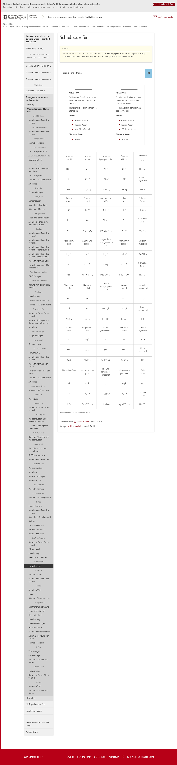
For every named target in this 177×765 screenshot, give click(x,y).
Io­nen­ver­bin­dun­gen (37, 623)
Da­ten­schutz (99, 756)
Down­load (31, 698)
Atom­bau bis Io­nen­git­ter (39, 631)
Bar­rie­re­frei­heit (84, 756)
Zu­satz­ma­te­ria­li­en (34, 711)
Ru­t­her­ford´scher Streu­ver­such (39, 314)
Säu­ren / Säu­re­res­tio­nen (39, 598)
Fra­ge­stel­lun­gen (36, 192)
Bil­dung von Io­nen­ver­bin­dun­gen (39, 286)
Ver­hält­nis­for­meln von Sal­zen (38, 365)
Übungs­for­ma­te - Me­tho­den (119, 26)
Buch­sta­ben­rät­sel (36, 533)
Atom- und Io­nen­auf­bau (39, 459)
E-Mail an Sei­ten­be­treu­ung (140, 756)
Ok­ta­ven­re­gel (34, 655)
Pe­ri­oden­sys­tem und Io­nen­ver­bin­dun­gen (39, 420)
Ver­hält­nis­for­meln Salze (39, 260)
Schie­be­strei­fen (140, 26)
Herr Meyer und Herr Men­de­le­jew (38, 449)
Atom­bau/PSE (35, 590)
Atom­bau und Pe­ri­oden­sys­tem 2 (39, 241)
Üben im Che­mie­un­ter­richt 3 (38, 79)
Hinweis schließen (164, 4)
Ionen (31, 594)
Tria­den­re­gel (34, 651)
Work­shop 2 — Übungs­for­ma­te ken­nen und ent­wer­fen (83, 26)
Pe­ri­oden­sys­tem (36, 175)
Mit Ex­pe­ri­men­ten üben (36, 704)
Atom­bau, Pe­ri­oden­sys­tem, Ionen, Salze (39, 223)
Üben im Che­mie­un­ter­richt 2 (38, 72)
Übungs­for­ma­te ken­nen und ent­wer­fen (37, 98)
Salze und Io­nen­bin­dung (39, 217)
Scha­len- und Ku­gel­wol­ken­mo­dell (39, 427)
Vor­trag (30, 104)
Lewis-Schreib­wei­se (37, 611)
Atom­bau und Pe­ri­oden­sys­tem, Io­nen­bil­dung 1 (39, 248)
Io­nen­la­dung (34, 553)
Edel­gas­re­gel (34, 549)
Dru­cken (70, 756)
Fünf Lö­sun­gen (35, 276)
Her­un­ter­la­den (83, 421)
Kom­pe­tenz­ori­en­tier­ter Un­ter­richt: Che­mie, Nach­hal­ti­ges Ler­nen (75, 17)
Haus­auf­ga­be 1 (35, 615)
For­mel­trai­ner (35, 566)
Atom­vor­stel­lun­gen (37, 476)
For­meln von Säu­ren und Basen (39, 372)
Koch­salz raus (35, 344)
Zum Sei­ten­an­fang (33, 756)
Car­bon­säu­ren (35, 201)
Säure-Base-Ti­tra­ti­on (38, 205)
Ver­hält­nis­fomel (35, 574)
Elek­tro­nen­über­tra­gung (39, 607)
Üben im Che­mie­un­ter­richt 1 (38, 65)
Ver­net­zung (33, 399)
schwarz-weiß (34, 352)
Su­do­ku (32, 521)
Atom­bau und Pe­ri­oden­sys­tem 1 (39, 234)
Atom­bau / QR (35, 480)
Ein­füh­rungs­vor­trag (34, 48)
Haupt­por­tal (78, 7)
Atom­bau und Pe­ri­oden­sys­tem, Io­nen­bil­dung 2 (39, 255)
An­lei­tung (33, 183)
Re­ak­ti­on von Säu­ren (38, 557)
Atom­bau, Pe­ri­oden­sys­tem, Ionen (39, 170)
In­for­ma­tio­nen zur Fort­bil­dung (37, 723)
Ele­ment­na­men (35, 506)
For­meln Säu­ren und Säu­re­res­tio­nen (40, 266)
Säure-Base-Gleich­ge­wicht (40, 179)
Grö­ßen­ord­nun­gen (37, 455)
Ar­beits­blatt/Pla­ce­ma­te (39, 390)
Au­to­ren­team (32, 732)
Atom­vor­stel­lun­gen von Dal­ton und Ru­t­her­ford (39, 321)
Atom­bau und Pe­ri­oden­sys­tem (39, 121)
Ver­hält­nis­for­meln (36, 489)
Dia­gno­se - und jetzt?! (35, 90)
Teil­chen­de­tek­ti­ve (36, 525)
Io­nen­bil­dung (34, 296)
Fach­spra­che (34, 671)
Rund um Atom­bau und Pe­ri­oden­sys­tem (39, 438)
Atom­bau (33, 327)
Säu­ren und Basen (37, 209)
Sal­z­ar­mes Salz (35, 160)
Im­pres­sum (113, 756)
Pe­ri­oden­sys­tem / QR (38, 151)
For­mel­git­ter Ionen (37, 529)
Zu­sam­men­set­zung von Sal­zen (39, 637)
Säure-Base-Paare (36, 143)
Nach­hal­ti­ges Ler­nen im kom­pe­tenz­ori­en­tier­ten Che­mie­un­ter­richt (30, 26)
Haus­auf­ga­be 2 (35, 627)
